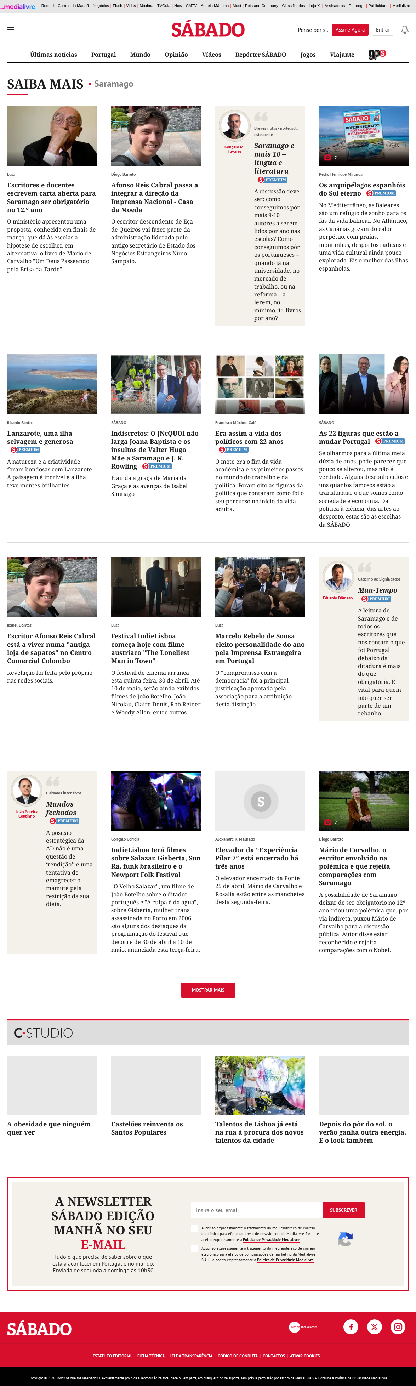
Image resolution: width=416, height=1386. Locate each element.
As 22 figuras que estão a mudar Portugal (359, 437)
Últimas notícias (53, 54)
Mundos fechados (61, 808)
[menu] (10, 30)
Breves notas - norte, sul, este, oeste (275, 131)
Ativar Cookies (305, 1355)
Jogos (308, 54)
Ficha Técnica (151, 1355)
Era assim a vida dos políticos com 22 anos (249, 437)
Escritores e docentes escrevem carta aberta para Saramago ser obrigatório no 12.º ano (51, 197)
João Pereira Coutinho (27, 813)
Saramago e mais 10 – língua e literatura (274, 158)
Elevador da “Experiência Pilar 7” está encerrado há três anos (256, 858)
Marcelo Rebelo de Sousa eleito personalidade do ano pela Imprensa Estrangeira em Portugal (260, 648)
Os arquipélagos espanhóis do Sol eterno (362, 189)
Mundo (140, 54)
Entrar (382, 29)
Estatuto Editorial (112, 1355)
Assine (350, 29)
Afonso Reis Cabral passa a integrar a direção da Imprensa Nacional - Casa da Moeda (154, 197)
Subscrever (343, 1210)
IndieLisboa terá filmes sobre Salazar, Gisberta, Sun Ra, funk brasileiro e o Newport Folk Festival (156, 862)
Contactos (274, 1355)
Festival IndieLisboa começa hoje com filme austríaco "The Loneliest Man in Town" (150, 648)
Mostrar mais (208, 990)
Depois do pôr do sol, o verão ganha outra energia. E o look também (362, 1132)
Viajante (342, 54)
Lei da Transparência (191, 1355)
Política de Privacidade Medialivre (271, 1239)
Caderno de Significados (379, 579)
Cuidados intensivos (63, 793)
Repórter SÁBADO (260, 54)
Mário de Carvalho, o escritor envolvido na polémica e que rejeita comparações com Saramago (354, 866)
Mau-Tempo (378, 590)
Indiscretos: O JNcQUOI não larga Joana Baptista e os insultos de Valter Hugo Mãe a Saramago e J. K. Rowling (155, 450)
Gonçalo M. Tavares (234, 148)
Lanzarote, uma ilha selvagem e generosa (40, 437)
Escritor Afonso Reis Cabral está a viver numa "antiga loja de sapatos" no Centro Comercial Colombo (51, 648)
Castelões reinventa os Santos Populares (147, 1128)
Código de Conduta (238, 1355)
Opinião (176, 54)
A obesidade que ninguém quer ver (49, 1128)
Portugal (103, 54)
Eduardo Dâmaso (338, 597)
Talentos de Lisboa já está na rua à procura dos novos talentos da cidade (259, 1132)
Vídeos (211, 54)
